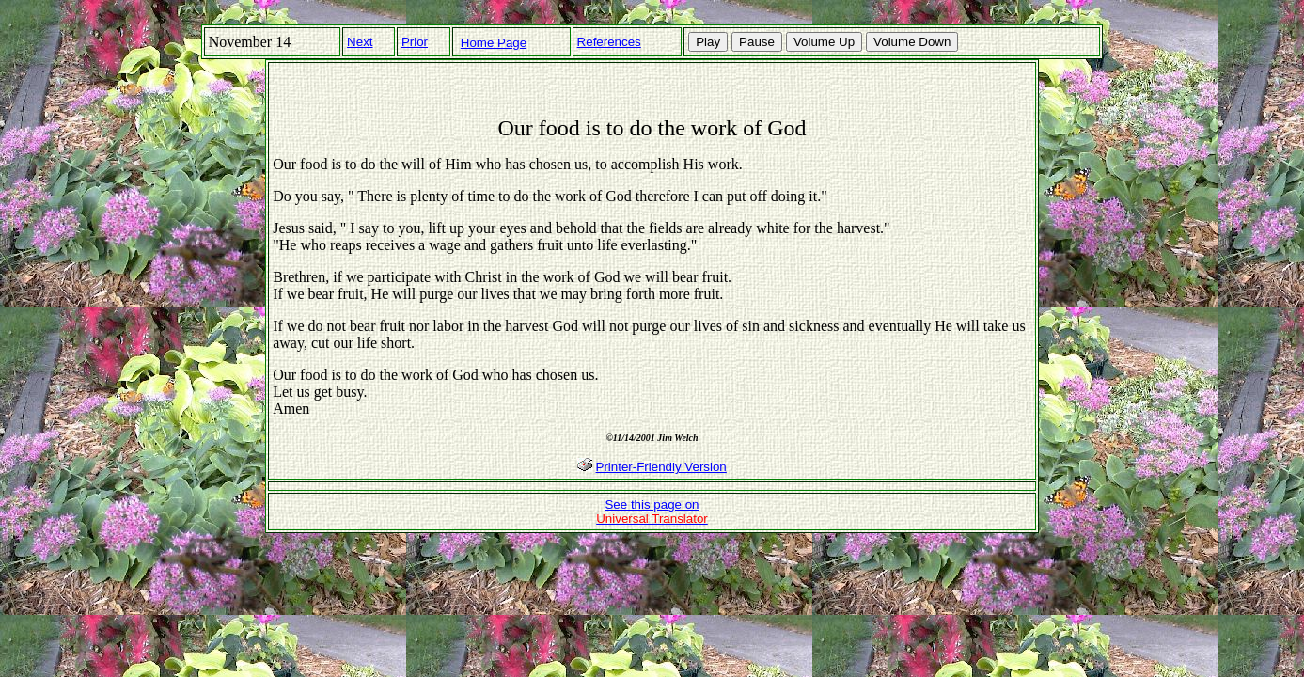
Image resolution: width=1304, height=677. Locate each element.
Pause (757, 42)
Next (359, 42)
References (609, 42)
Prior (414, 42)
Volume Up (824, 42)
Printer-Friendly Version (661, 467)
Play (708, 42)
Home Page (493, 43)
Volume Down (912, 42)
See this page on (652, 511)
